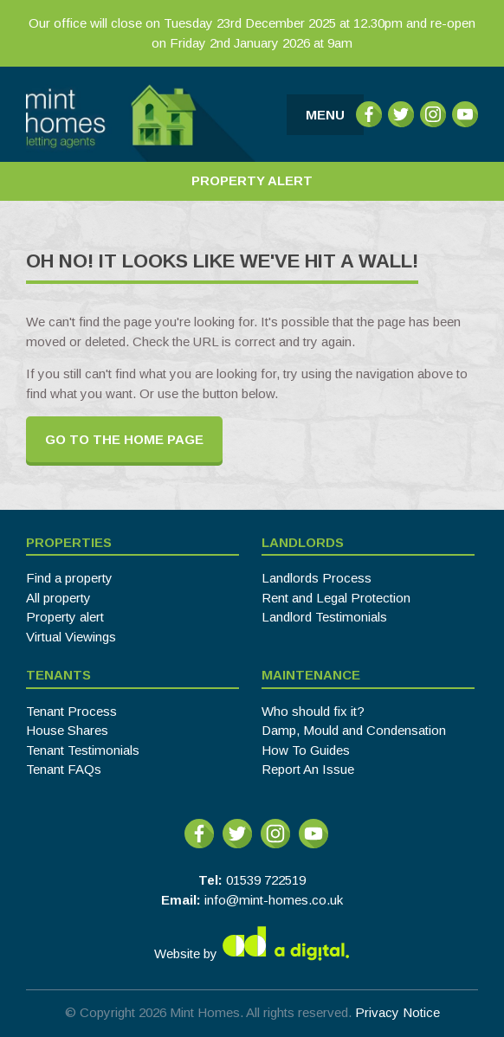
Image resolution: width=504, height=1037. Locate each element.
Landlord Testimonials (324, 616)
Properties (69, 542)
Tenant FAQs (63, 769)
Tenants (58, 674)
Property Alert (252, 180)
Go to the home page (124, 439)
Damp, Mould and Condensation (354, 730)
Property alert (65, 616)
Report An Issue (308, 769)
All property (58, 597)
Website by (252, 943)
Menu (325, 114)
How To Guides (306, 750)
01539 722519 (266, 880)
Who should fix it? (313, 711)
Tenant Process (71, 711)
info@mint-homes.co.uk (273, 899)
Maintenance (311, 674)
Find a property (69, 577)
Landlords (303, 542)
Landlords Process (317, 577)
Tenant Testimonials (82, 750)
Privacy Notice (397, 1012)
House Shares (67, 730)
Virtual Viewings (71, 636)
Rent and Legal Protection (336, 597)
